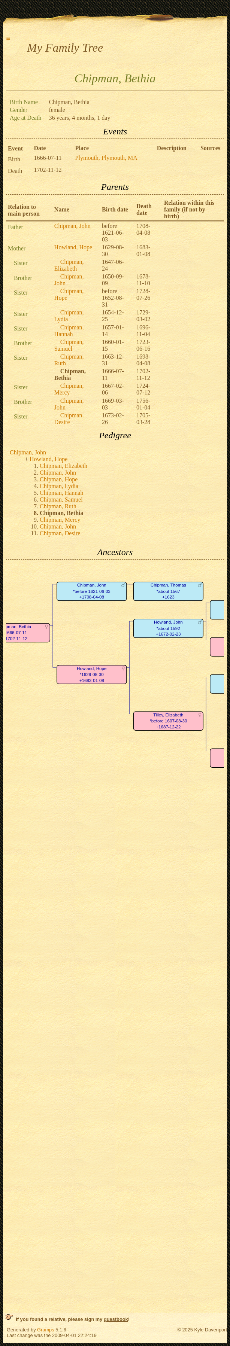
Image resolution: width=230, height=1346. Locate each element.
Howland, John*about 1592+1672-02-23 (168, 628)
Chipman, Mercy (69, 389)
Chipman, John (72, 226)
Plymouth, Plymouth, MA (106, 158)
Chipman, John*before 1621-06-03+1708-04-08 (92, 591)
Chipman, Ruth (58, 506)
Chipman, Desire (69, 418)
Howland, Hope (73, 247)
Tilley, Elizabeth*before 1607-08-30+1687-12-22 (168, 721)
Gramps (45, 1330)
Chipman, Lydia (59, 486)
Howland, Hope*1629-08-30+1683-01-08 (91, 674)
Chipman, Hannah (69, 330)
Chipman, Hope (59, 479)
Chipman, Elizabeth (69, 265)
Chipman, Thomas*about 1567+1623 (168, 591)
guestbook (116, 1319)
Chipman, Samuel (69, 345)
